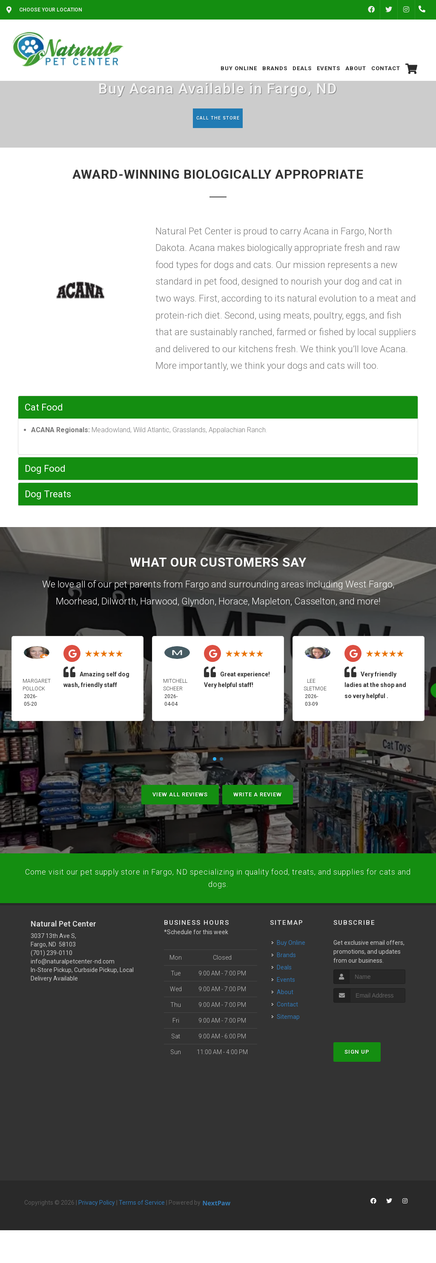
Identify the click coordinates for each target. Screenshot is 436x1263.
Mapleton (271, 603)
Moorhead (77, 603)
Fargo (197, 586)
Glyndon (198, 603)
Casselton (315, 603)
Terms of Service (142, 1220)
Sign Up (357, 1070)
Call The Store (217, 118)
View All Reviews (180, 796)
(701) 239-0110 (51, 971)
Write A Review (257, 796)
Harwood (159, 603)
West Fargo (369, 586)
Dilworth (118, 603)
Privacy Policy (96, 1220)
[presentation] (378, 1037)
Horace (233, 603)
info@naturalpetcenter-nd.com (73, 979)
